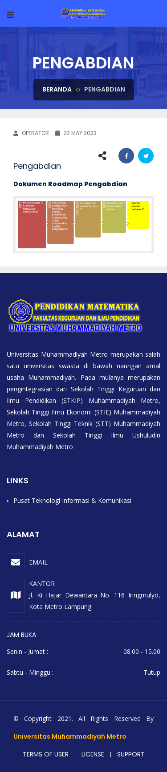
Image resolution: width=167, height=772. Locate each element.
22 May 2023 (76, 133)
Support (131, 754)
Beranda (57, 89)
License (92, 754)
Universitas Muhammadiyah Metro (69, 736)
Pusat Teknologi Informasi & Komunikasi (72, 500)
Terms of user (46, 754)
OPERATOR (31, 133)
